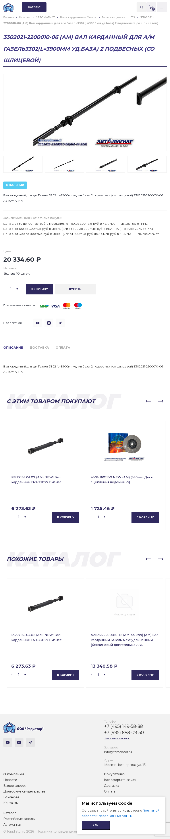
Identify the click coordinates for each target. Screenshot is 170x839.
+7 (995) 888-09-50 (124, 732)
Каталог (9, 813)
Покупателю (114, 774)
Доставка (111, 786)
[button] (148, 401)
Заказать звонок (117, 738)
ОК (96, 825)
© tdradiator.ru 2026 (18, 831)
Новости (10, 780)
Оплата (110, 791)
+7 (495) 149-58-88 (123, 726)
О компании (13, 774)
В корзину (65, 517)
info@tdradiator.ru (118, 752)
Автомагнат (12, 825)
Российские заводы (19, 819)
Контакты (10, 803)
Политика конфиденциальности (62, 831)
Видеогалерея (15, 786)
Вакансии (11, 797)
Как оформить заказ (120, 780)
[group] (85, 112)
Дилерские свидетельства (24, 791)
